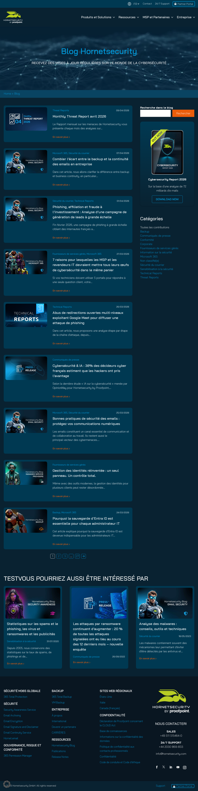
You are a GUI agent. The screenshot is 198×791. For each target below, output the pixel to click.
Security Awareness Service (20, 709)
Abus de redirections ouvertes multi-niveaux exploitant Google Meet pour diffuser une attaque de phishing (88, 317)
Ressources (129, 17)
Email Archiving (12, 715)
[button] (7, 784)
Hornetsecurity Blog (63, 745)
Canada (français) (110, 708)
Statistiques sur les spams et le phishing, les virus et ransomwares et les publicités (32, 629)
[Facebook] (157, 767)
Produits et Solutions (98, 17)
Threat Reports (61, 110)
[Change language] (133, 4)
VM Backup (58, 702)
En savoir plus (60, 136)
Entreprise (186, 17)
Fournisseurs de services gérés (69, 253)
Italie (102, 702)
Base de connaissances (113, 731)
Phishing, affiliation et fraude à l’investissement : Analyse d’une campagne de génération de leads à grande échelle (90, 212)
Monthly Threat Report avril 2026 (79, 116)
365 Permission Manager (18, 755)
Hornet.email (11, 738)
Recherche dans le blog (156, 107)
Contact (147, 3)
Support (160, 785)
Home (7, 93)
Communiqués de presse (66, 359)
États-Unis (106, 696)
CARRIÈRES (58, 732)
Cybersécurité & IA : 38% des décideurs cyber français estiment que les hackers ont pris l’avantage (89, 370)
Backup (56, 512)
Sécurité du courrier (79, 153)
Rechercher (183, 113)
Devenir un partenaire (64, 726)
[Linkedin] (171, 767)
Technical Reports (84, 200)
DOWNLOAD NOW (167, 199)
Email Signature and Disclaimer (21, 726)
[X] (164, 767)
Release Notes (60, 756)
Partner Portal (185, 3)
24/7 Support (162, 3)
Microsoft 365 (60, 153)
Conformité (147, 240)
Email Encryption (13, 721)
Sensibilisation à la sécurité (156, 269)
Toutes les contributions (154, 227)
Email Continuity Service (17, 732)
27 (77, 556)
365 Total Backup (62, 696)
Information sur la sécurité (156, 252)
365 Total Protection (15, 696)
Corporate (146, 244)
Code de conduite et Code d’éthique (120, 762)
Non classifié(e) (149, 260)
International (59, 721)
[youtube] (178, 767)
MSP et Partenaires (158, 17)
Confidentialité (108, 756)
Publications (59, 751)
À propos (57, 715)
